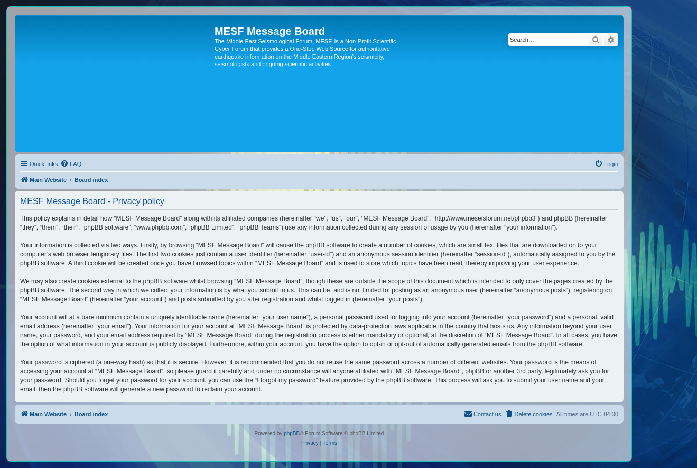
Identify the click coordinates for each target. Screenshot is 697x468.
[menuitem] (70, 164)
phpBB (292, 433)
